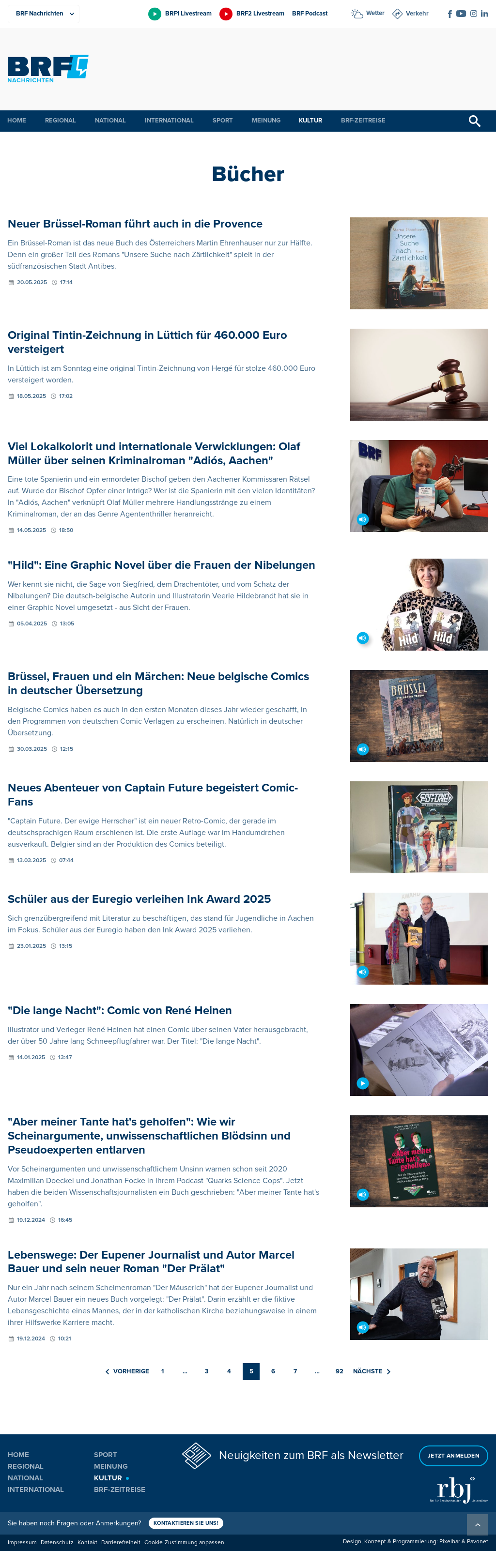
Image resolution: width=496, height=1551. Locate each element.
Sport (223, 120)
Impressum (22, 1542)
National (110, 120)
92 (339, 1371)
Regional (60, 120)
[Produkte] (43, 14)
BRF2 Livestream (260, 13)
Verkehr (417, 13)
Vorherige (127, 1371)
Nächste (371, 1371)
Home (16, 120)
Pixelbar (449, 1541)
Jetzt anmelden (454, 1456)
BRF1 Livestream (188, 13)
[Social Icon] (450, 14)
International (169, 120)
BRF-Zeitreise (363, 120)
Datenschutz (57, 1542)
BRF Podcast (309, 13)
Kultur (310, 120)
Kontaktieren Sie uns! (186, 1523)
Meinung (266, 120)
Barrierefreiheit (120, 1542)
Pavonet (477, 1541)
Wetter (375, 13)
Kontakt (87, 1542)
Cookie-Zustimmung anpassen (184, 1542)
